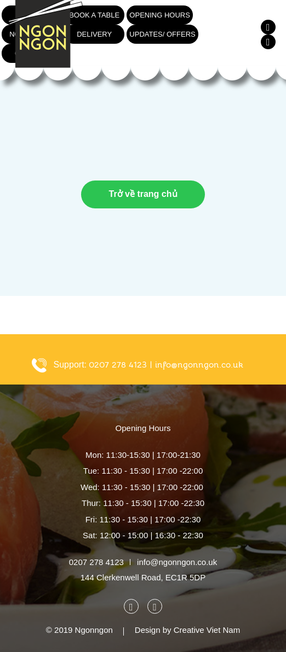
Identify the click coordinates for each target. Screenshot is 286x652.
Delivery (94, 34)
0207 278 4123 (96, 562)
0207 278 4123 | (120, 364)
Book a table (94, 15)
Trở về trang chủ (142, 194)
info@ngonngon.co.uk (199, 364)
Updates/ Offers (162, 34)
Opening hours (159, 15)
